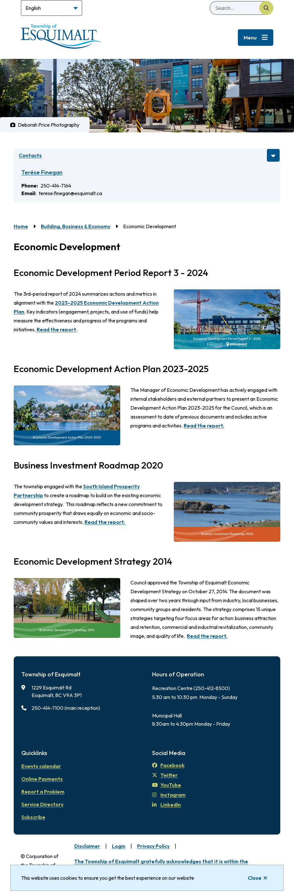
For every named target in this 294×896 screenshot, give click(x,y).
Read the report (56, 329)
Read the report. (204, 425)
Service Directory (42, 804)
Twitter (165, 775)
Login (118, 846)
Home (21, 226)
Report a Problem (42, 791)
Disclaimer (87, 846)
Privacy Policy (153, 846)
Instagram (169, 795)
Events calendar (41, 766)
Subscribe (33, 817)
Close (254, 878)
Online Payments (42, 779)
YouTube (166, 785)
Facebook (168, 765)
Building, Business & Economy (75, 226)
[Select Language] (51, 8)
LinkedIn (166, 804)
